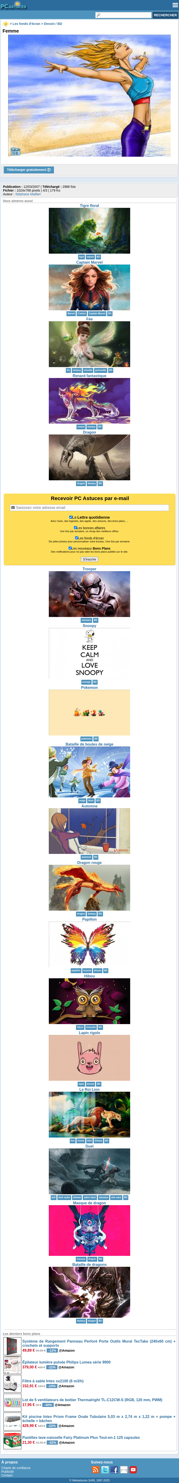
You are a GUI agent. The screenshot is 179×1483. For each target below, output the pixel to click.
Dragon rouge (89, 863)
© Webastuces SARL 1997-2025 (90, 1480)
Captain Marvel (89, 262)
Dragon (89, 432)
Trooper (89, 569)
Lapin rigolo (89, 1033)
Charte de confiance (15, 1468)
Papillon (89, 919)
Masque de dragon (89, 1203)
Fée (89, 319)
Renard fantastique (89, 376)
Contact (7, 1475)
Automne (89, 806)
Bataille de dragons (89, 1265)
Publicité (7, 1471)
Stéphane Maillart (28, 194)
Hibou (89, 976)
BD (98, 256)
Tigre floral (89, 206)
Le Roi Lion (89, 1090)
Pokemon (89, 688)
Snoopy (89, 626)
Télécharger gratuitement (29, 170)
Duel (90, 1146)
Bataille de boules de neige (89, 744)
